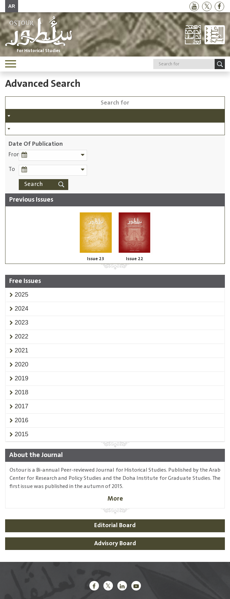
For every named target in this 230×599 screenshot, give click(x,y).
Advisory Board (115, 543)
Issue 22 (134, 258)
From (14, 154)
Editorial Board (115, 525)
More (115, 498)
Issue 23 (95, 258)
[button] (21, 294)
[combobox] (115, 115)
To (12, 169)
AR (11, 6)
